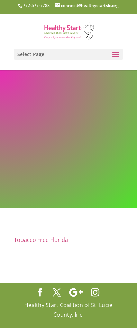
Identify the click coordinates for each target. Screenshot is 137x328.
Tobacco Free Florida (41, 240)
